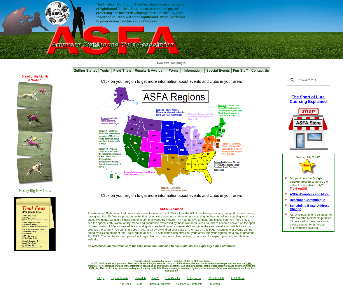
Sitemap (215, 284)
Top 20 (155, 278)
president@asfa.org (305, 227)
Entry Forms (194, 278)
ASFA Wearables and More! (309, 194)
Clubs (138, 284)
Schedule (140, 278)
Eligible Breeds (119, 278)
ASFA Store (237, 278)
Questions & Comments (188, 284)
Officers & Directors (159, 284)
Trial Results (172, 278)
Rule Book (125, 284)
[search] (308, 80)
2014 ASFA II (216, 278)
